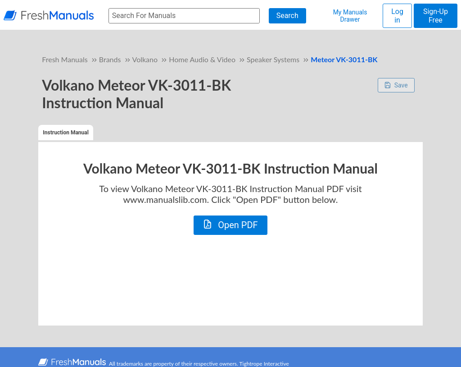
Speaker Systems (273, 59)
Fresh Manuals (64, 59)
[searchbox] (184, 16)
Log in (397, 15)
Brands (110, 59)
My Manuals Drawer (350, 16)
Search (287, 15)
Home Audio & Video (202, 59)
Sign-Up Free (435, 15)
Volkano (145, 59)
